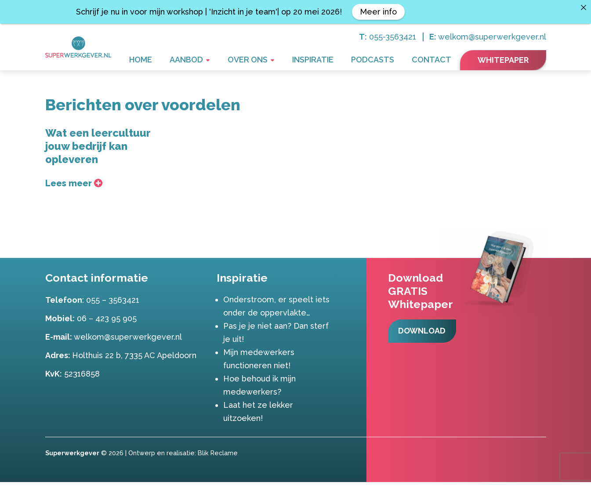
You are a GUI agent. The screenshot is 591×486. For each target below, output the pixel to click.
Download (424, 342)
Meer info (378, 11)
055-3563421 (392, 36)
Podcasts (385, 60)
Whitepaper (503, 60)
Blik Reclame (218, 457)
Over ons (277, 60)
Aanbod (225, 60)
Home (188, 60)
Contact (436, 60)
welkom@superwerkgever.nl (492, 36)
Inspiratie (334, 60)
